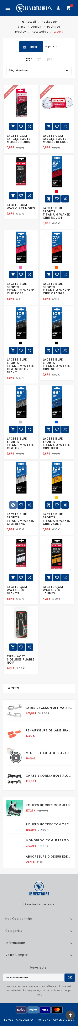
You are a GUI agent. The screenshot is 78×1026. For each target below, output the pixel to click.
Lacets (12, 688)
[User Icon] (58, 7)
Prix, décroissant (39, 70)
